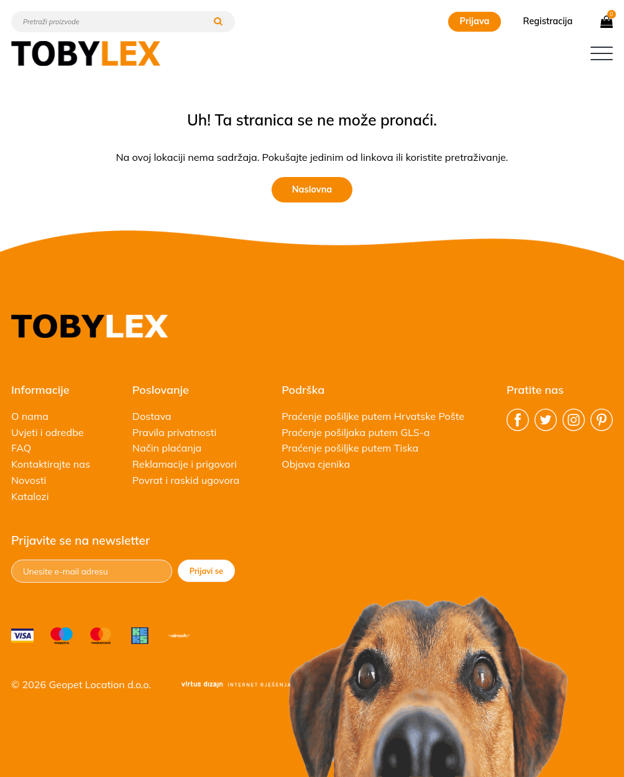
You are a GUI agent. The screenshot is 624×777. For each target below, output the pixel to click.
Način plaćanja (166, 448)
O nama (29, 416)
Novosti (28, 480)
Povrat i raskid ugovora (186, 480)
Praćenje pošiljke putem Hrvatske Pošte (373, 416)
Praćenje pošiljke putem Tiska (350, 448)
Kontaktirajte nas (50, 464)
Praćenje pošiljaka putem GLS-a (355, 432)
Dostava (152, 416)
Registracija (548, 21)
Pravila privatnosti (174, 432)
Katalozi (30, 496)
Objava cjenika (316, 464)
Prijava (474, 21)
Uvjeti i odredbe (47, 432)
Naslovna (312, 189)
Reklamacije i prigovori (184, 464)
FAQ (21, 448)
